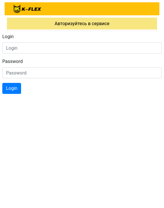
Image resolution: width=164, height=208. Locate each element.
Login (8, 36)
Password (12, 61)
